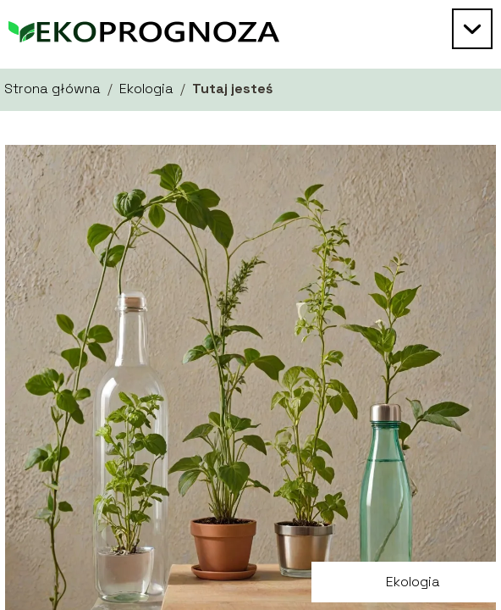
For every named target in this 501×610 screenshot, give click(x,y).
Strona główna (52, 88)
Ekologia (146, 88)
